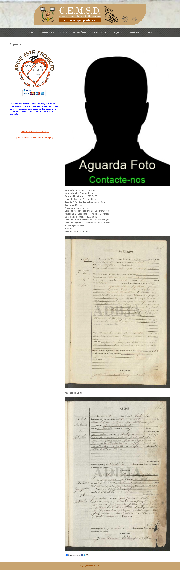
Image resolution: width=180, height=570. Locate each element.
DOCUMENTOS (99, 32)
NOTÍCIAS (134, 32)
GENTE (63, 32)
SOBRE (148, 32)
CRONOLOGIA (47, 32)
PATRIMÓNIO (79, 32)
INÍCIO (31, 32)
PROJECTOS (118, 32)
